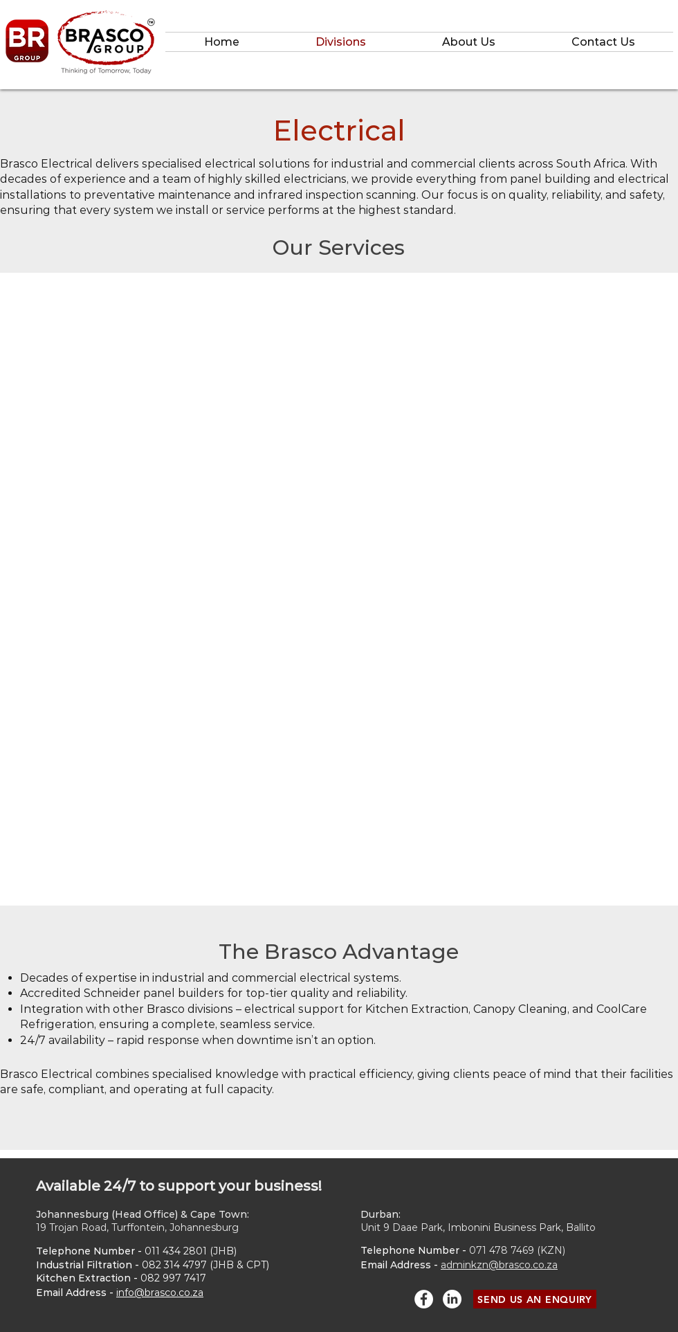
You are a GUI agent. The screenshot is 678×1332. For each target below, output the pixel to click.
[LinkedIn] (452, 1299)
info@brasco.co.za (159, 1292)
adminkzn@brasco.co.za (499, 1265)
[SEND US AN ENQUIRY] (534, 1299)
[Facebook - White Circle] (423, 1299)
